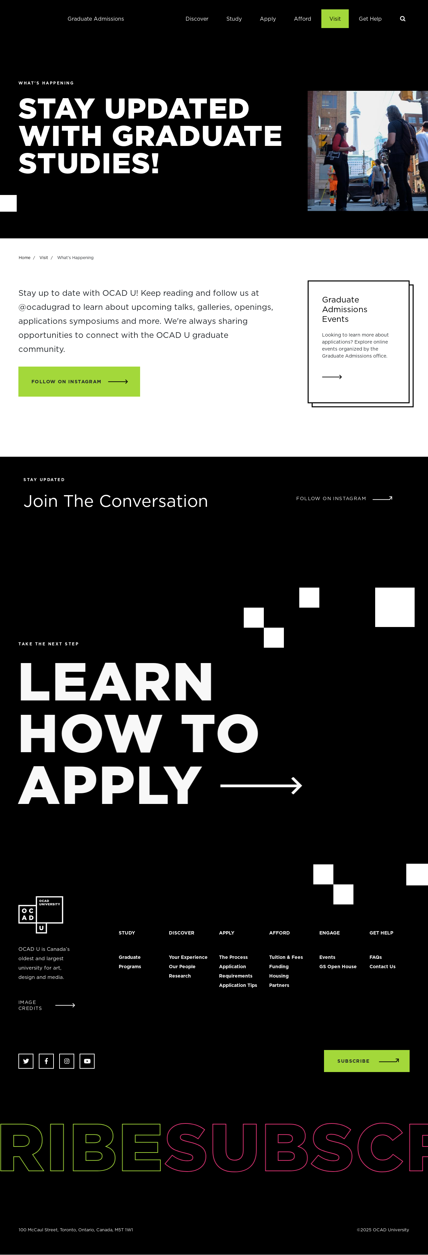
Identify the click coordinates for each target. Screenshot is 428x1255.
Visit (335, 18)
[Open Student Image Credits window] (46, 1005)
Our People (182, 966)
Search (403, 18)
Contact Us (382, 966)
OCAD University (31, 18)
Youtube (87, 1061)
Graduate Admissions (96, 18)
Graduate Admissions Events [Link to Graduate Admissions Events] (344, 309)
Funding (279, 966)
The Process (233, 957)
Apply (268, 18)
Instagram (66, 1061)
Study (234, 18)
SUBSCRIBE (353, 1061)
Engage (329, 932)
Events (327, 957)
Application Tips (238, 985)
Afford (302, 18)
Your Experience (188, 957)
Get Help (370, 18)
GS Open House (338, 966)
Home (24, 261)
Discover (197, 18)
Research (180, 976)
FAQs (375, 957)
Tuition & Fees (286, 957)
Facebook (46, 1061)
